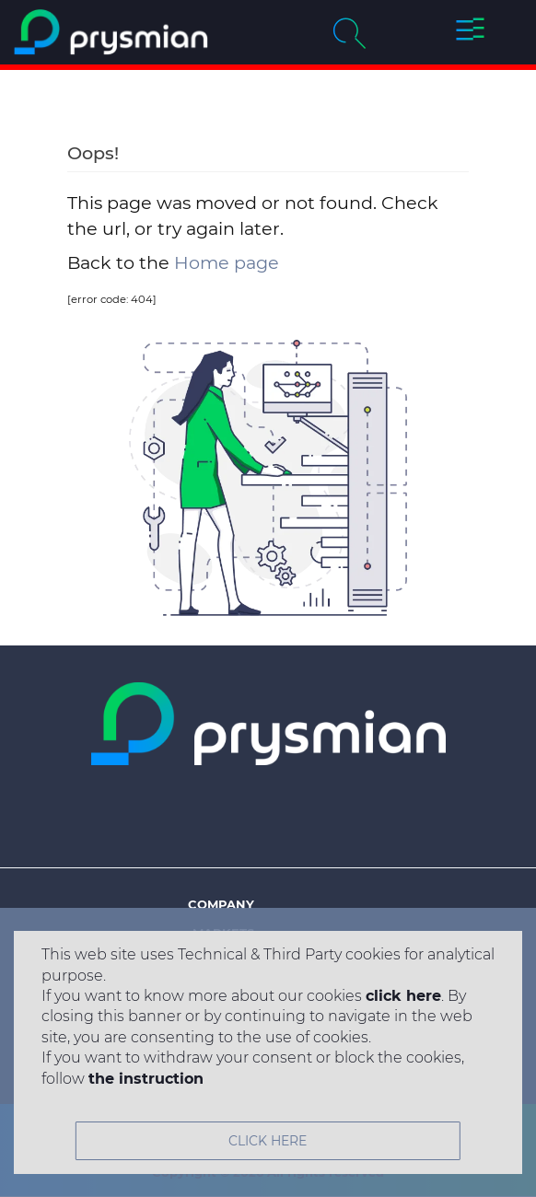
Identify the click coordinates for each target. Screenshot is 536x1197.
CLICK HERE (267, 1141)
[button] (470, 32)
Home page (226, 262)
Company (221, 904)
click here (403, 996)
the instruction (146, 1078)
